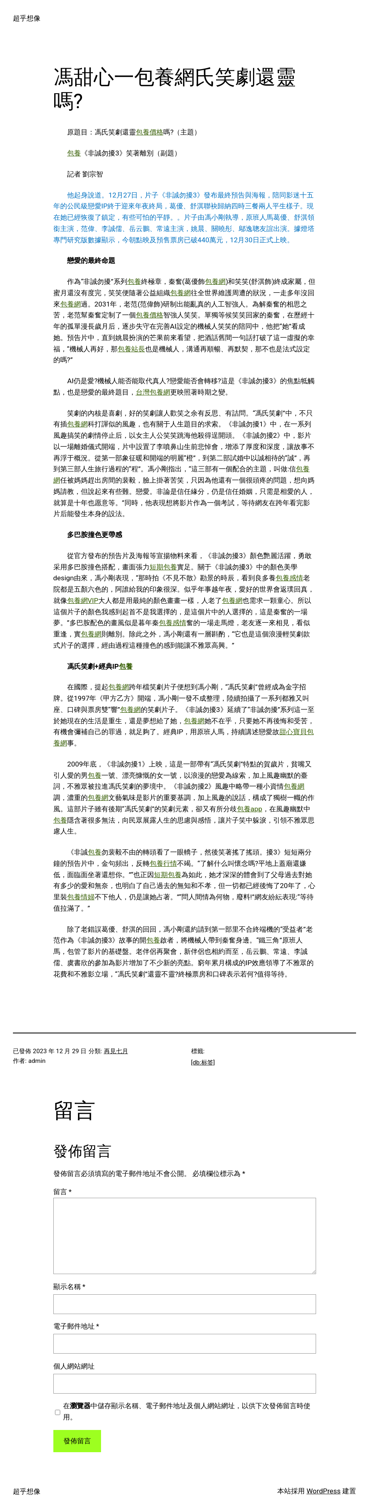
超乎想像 (26, 18)
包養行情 (163, 863)
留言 (62, 1192)
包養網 (215, 281)
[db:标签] (203, 1062)
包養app (249, 809)
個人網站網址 (74, 1366)
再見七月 (116, 1051)
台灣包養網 (153, 392)
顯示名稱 (69, 1287)
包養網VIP (83, 600)
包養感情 (289, 578)
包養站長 (131, 349)
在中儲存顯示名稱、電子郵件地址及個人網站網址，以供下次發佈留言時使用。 (186, 1411)
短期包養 (163, 567)
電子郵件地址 (76, 1326)
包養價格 (149, 132)
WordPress (323, 1491)
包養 (74, 153)
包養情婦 (81, 897)
